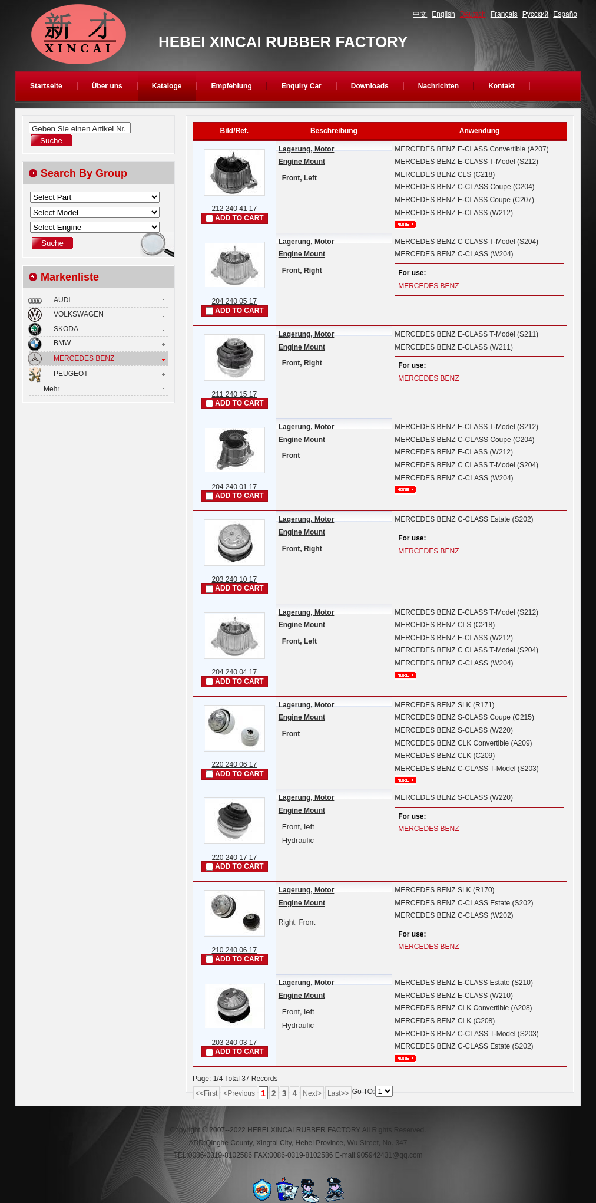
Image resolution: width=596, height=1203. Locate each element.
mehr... (405, 224)
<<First (206, 1093)
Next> (312, 1093)
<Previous (239, 1093)
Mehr (51, 389)
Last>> (338, 1093)
